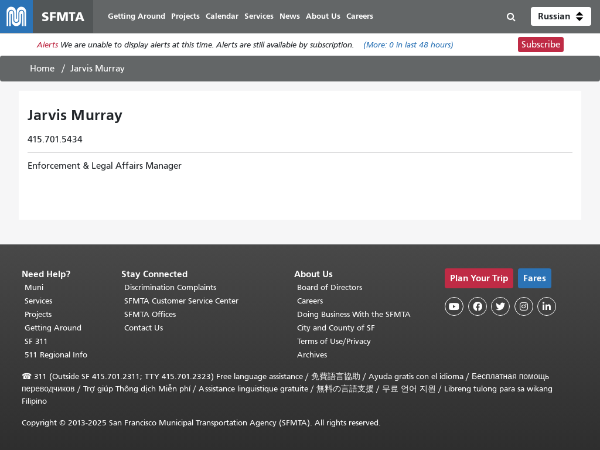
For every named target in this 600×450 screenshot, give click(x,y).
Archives (312, 355)
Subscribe (540, 44)
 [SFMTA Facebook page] (477, 306)
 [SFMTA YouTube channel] (454, 306)
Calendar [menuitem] (222, 16)
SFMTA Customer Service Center (181, 301)
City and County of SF (336, 328)
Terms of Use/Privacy (334, 341)
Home (42, 68)
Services (38, 301)
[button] (561, 16)
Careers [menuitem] (359, 16)
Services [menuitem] (259, 16)
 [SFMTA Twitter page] (500, 306)
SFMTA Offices (150, 314)
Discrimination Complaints (170, 287)
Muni (34, 287)
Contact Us (143, 328)
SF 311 (36, 341)
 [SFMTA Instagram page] (524, 306)
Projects (38, 314)
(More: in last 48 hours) (408, 45)
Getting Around (53, 328)
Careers (310, 301)
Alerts (47, 45)
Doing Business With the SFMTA (354, 314)
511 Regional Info (56, 355)
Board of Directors (329, 287)
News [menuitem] (289, 16)
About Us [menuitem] (323, 16)
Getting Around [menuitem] (136, 16)
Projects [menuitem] (185, 16)
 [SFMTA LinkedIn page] (547, 306)
